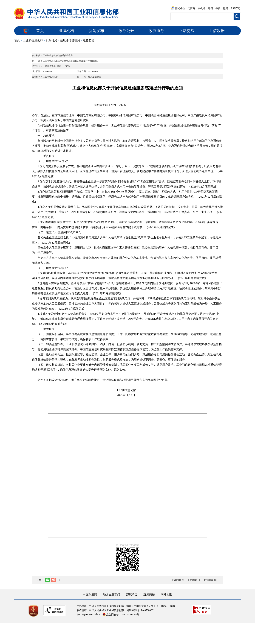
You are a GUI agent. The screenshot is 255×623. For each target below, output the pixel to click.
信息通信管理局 (70, 40)
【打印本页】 (211, 580)
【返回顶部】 (179, 580)
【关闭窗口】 (195, 580)
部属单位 (131, 594)
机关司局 (51, 40)
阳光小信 (178, 8)
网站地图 (166, 594)
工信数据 (217, 30)
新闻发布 (96, 30)
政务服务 (156, 30)
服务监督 (88, 40)
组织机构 (66, 30)
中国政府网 (90, 594)
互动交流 (186, 30)
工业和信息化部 (33, 40)
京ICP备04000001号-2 (88, 614)
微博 (225, 8)
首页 (40, 30)
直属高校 (149, 594)
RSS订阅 (235, 8)
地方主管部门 (111, 594)
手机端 (201, 8)
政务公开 (126, 30)
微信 (218, 8)
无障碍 (191, 8)
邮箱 (210, 8)
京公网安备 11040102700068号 (121, 614)
